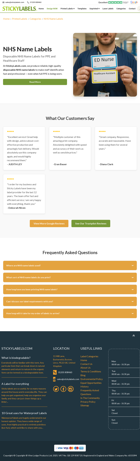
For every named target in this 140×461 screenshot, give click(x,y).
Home (41, 8)
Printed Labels (19, 18)
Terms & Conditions (90, 371)
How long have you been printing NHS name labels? (31, 289)
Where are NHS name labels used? (23, 265)
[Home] (19, 9)
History (84, 386)
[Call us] (34, 2)
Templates (82, 8)
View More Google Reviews (49, 223)
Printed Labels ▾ (68, 8)
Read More (35, 82)
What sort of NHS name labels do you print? (28, 277)
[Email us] (13, 2)
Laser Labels (108, 8)
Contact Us (86, 363)
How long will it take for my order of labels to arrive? (33, 313)
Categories (121, 8)
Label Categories (89, 356)
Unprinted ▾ (95, 8)
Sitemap (84, 405)
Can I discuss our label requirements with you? (29, 301)
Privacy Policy (87, 401)
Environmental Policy (91, 379)
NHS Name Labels (53, 18)
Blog (82, 375)
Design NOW (52, 8)
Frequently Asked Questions (89, 392)
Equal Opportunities (91, 382)
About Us (85, 367)
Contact (132, 8)
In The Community (90, 397)
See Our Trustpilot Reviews (90, 223)
